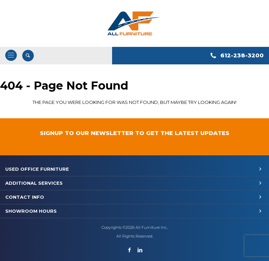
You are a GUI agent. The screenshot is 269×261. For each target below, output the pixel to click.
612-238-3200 (242, 55)
